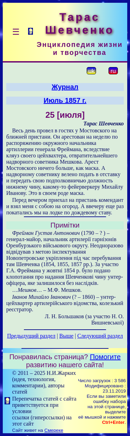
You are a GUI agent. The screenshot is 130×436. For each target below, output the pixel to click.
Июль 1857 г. (65, 100)
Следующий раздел (100, 336)
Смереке (53, 430)
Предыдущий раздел (31, 336)
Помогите (105, 357)
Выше (66, 336)
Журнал (65, 87)
